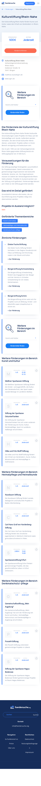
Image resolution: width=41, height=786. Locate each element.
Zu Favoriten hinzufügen (36, 370)
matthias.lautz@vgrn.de (14, 75)
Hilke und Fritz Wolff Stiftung (17, 451)
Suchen (34, 715)
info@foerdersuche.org (20, 726)
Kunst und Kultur (9, 221)
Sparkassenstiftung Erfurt (15, 560)
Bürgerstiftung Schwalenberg (21, 269)
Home (2, 9)
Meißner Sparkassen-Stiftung (17, 381)
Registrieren (29, 3)
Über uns (11, 748)
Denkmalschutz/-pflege (11, 230)
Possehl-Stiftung (11, 641)
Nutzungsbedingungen (30, 745)
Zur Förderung (14, 259)
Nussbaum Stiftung (13, 495)
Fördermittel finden (17, 112)
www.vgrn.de (10, 79)
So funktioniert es (11, 739)
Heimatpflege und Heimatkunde (15, 225)
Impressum (29, 752)
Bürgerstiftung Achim (17, 296)
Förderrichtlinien (20, 51)
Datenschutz (29, 739)
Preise (11, 743)
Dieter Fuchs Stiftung (17, 244)
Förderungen (9, 9)
